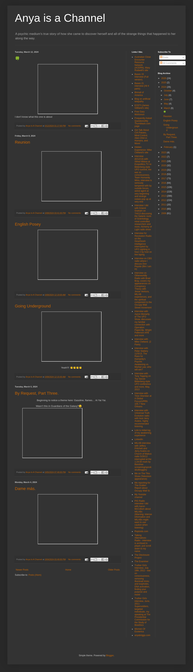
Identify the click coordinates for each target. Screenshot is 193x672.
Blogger (110, 655)
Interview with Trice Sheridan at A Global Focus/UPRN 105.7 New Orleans (143, 400)
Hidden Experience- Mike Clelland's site (143, 150)
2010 (164, 209)
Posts (164, 57)
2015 (164, 187)
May (166, 103)
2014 (164, 191)
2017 (164, 178)
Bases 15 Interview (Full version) (141, 77)
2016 (164, 183)
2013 (164, 196)
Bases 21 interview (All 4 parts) (142, 86)
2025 (164, 82)
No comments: (75, 126)
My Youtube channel (140, 495)
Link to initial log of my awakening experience (143, 433)
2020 (164, 165)
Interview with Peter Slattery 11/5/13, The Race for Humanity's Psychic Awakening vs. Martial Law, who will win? (143, 359)
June (166, 99)
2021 (164, 161)
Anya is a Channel (60, 18)
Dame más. (25, 488)
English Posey (28, 224)
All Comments (168, 63)
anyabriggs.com (142, 635)
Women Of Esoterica (140, 630)
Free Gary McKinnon (140, 113)
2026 (164, 78)
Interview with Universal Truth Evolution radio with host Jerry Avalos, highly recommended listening (142, 418)
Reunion (22, 142)
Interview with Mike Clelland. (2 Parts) (143, 342)
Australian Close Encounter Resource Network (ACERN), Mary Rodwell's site (143, 64)
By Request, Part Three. (37, 393)
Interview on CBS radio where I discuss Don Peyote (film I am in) (143, 264)
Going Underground (33, 306)
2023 (164, 152)
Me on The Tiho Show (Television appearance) (143, 476)
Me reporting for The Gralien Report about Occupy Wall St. (142, 486)
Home (68, 569)
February (168, 147)
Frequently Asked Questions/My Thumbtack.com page (143, 122)
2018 (164, 174)
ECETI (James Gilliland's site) (142, 106)
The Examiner (141, 561)
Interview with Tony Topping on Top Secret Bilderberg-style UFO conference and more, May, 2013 (143, 381)
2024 (164, 87)
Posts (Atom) (34, 575)
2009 (164, 213)
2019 (164, 170)
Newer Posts (22, 569)
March (167, 108)
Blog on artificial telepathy (142, 100)
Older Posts (114, 569)
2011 (164, 204)
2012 (164, 200)
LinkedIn (139, 439)
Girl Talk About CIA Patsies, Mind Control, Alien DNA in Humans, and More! (142, 137)
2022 (164, 156)
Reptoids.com (141, 531)
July (166, 95)
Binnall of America (139, 93)
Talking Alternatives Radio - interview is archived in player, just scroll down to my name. (143, 543)
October (168, 90)
